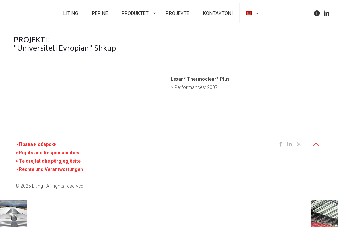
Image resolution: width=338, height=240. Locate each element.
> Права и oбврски (36, 144)
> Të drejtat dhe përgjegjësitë (48, 161)
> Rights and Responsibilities (47, 152)
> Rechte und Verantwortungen (49, 169)
